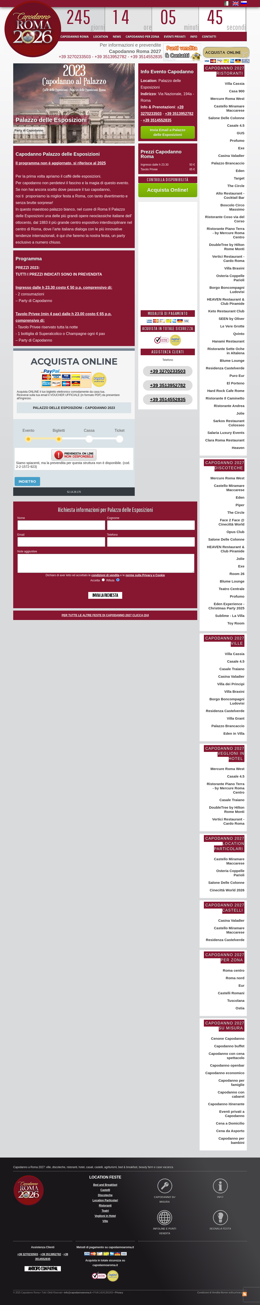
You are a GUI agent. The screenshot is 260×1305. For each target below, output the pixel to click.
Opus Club (235, 532)
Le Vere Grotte (231, 326)
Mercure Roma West (227, 99)
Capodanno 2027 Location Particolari (224, 843)
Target (238, 178)
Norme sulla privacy (231, 1292)
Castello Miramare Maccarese (228, 108)
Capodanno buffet (228, 1046)
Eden (239, 171)
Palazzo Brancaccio (227, 163)
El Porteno (235, 383)
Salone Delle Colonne (225, 118)
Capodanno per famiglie (231, 1082)
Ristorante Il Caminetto (224, 398)
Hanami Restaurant (227, 341)
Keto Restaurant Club (225, 311)
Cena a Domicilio (229, 1123)
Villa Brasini (233, 268)
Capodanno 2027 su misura (224, 1025)
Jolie (239, 413)
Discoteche (105, 1195)
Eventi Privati (174, 37)
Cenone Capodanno (227, 1038)
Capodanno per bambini (231, 1140)
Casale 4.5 (235, 125)
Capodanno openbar (226, 1065)
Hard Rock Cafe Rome (225, 391)
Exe (240, 148)
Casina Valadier (230, 156)
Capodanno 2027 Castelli (224, 907)
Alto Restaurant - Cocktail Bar (229, 195)
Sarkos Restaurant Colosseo (228, 423)
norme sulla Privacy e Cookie (145, 578)
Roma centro (233, 970)
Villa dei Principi (230, 684)
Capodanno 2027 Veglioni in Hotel (224, 753)
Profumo (236, 141)
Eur (241, 985)
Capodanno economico (224, 1073)
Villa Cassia (234, 84)
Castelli (105, 1190)
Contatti (209, 37)
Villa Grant (235, 718)
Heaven (237, 448)
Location (100, 37)
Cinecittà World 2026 (226, 890)
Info (193, 37)
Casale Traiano (231, 669)
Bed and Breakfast (105, 1185)
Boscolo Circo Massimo (231, 207)
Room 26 (236, 574)
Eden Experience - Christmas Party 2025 (226, 606)
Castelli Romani (230, 993)
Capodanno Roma (74, 37)
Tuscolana (235, 1001)
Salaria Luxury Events (225, 433)
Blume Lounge (231, 361)
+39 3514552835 (146, 56)
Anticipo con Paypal (42, 1268)
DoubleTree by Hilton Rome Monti (226, 247)
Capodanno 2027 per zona (224, 957)
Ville (105, 1221)
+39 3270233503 (75, 56)
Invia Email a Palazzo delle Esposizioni (167, 132)
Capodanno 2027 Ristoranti (224, 70)
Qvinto (238, 334)
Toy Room (235, 623)
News (117, 37)
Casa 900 (236, 91)
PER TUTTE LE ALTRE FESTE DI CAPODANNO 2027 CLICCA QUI (105, 618)
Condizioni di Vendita (208, 1292)
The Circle (235, 186)
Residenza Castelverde (224, 368)
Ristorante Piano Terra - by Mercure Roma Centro (225, 233)
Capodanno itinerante (225, 1104)
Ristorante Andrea (228, 406)
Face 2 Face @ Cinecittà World (231, 522)
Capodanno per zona (142, 37)
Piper (239, 505)
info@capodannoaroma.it (77, 1292)
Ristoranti (105, 1205)
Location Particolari (105, 1200)
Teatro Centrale (231, 589)
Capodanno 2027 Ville (224, 640)
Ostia (239, 1008)
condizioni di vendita (105, 578)
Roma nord (234, 978)
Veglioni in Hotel (105, 1216)
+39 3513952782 (111, 56)
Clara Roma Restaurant (224, 440)
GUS (240, 133)
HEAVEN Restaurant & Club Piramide (225, 301)
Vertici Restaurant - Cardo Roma (227, 258)
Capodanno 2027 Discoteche (224, 465)
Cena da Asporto (229, 1131)
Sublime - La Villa (229, 616)
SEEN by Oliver (231, 319)
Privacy (119, 1292)
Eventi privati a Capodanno (231, 1113)
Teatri (105, 1210)
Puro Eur (236, 376)
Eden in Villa (233, 733)
